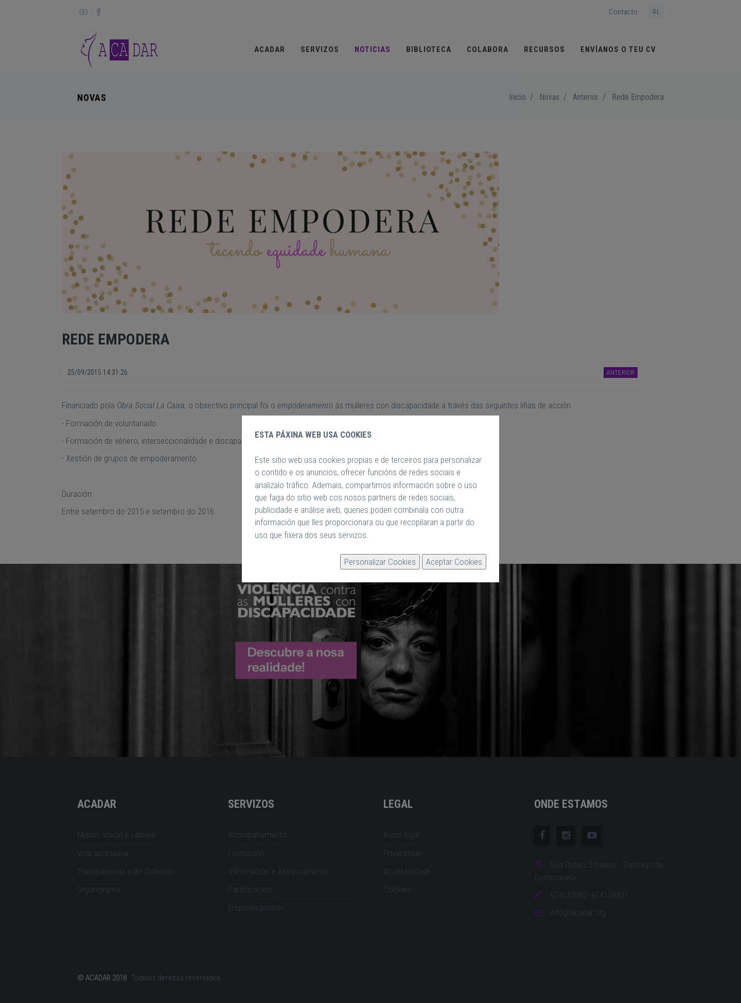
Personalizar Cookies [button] (380, 562)
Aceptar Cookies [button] (454, 562)
